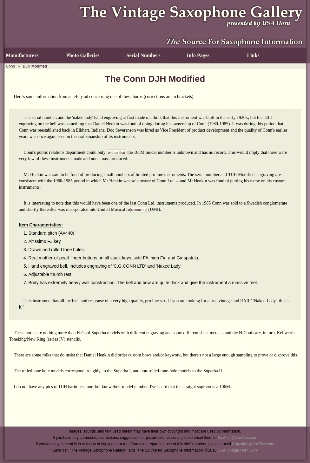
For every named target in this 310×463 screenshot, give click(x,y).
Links (253, 55)
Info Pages (198, 55)
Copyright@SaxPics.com (253, 444)
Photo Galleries (83, 55)
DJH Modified (35, 66)
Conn (10, 66)
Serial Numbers (144, 55)
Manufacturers (22, 55)
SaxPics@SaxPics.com (237, 437)
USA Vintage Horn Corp (238, 450)
